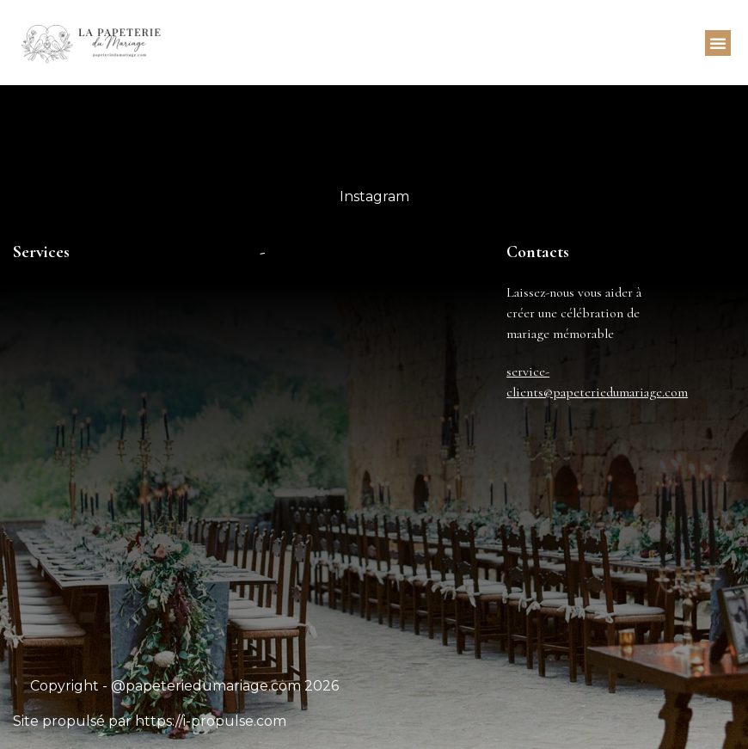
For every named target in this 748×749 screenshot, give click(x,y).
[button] (718, 43)
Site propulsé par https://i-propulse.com (149, 721)
